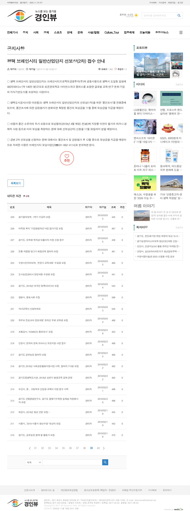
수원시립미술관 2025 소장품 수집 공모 (156, 256)
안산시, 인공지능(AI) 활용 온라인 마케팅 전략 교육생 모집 (159, 246)
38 (84, 448)
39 (91, 448)
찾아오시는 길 (48, 490)
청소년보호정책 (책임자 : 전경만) (100, 490)
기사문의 (162, 2)
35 (63, 448)
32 (42, 448)
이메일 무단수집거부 (132, 490)
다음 (104, 448)
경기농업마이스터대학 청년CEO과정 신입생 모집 (159, 241)
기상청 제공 (130, 16)
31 (35, 448)
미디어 (140, 84)
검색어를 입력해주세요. (155, 15)
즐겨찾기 (23, 2)
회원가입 (171, 2)
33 (49, 448)
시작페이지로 (12, 2)
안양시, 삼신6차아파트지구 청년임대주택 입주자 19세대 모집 (159, 251)
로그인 (180, 2)
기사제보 (153, 2)
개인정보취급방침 (69, 490)
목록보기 (16, 183)
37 (77, 448)
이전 (30, 448)
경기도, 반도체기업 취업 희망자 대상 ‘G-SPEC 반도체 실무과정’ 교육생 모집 (159, 236)
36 (70, 448)
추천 (67, 158)
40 (98, 448)
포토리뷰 (141, 48)
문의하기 (167, 490)
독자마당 (141, 227)
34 (56, 448)
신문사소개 (29, 490)
